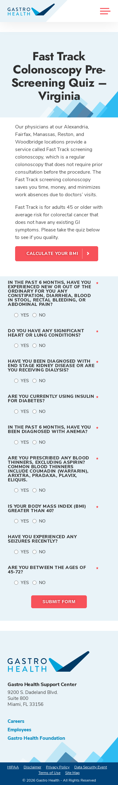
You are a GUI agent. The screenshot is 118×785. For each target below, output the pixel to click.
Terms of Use (49, 772)
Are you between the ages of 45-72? (47, 570)
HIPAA (13, 767)
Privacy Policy (58, 767)
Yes (25, 315)
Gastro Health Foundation (36, 738)
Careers (16, 721)
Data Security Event (90, 767)
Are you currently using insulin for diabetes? (51, 398)
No (42, 315)
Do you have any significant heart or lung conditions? (46, 333)
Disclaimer (32, 767)
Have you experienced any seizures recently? (42, 539)
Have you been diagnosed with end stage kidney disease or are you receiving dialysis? (51, 365)
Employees (19, 730)
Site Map (72, 772)
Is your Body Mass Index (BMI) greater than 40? (47, 508)
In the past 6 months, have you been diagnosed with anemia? (49, 429)
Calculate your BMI (52, 254)
